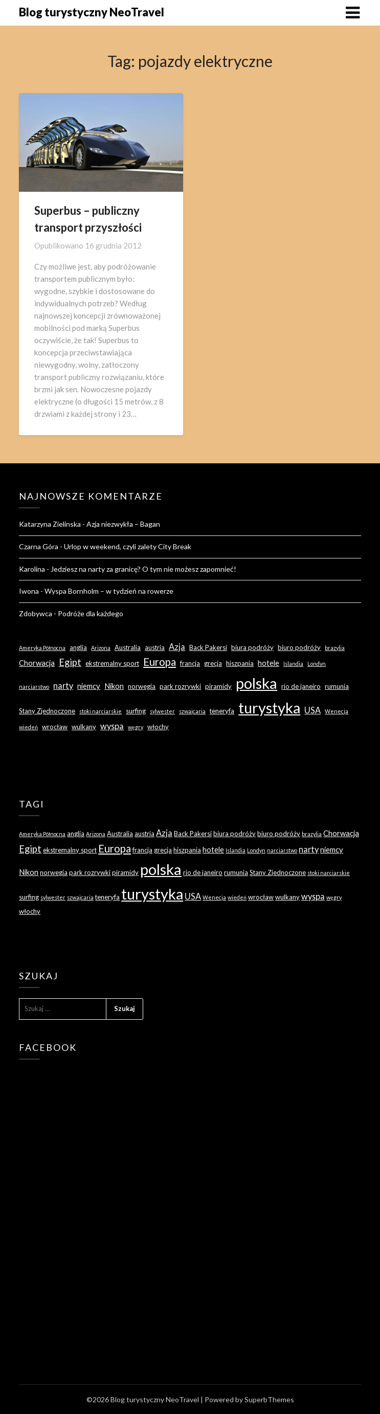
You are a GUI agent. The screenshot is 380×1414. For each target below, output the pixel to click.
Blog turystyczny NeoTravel (91, 12)
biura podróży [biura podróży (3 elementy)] (252, 647)
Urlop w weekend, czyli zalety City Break (127, 546)
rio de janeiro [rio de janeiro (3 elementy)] (301, 686)
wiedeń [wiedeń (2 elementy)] (28, 727)
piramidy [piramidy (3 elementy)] (218, 686)
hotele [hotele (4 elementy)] (268, 662)
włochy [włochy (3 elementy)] (158, 727)
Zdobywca (35, 613)
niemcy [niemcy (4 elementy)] (88, 685)
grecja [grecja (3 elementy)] (213, 663)
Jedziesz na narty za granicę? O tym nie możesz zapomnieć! (143, 569)
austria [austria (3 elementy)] (155, 647)
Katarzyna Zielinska (50, 524)
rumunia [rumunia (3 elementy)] (337, 686)
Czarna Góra (38, 546)
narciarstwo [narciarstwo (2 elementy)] (34, 686)
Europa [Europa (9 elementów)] (159, 662)
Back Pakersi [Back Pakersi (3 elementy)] (208, 647)
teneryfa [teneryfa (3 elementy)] (222, 711)
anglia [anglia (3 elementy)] (78, 647)
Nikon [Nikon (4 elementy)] (114, 685)
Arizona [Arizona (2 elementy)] (100, 647)
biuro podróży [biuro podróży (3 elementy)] (299, 647)
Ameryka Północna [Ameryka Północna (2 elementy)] (42, 647)
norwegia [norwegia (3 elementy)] (141, 686)
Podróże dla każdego (90, 613)
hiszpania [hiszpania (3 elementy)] (240, 663)
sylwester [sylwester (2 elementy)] (162, 711)
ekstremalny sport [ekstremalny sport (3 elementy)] (112, 663)
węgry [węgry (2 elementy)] (135, 727)
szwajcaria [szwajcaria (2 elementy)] (192, 711)
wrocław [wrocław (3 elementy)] (55, 727)
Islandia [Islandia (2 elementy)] (293, 663)
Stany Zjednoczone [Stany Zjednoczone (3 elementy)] (47, 711)
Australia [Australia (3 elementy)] (128, 647)
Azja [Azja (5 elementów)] (177, 647)
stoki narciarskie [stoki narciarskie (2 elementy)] (100, 711)
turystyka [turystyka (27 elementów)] (269, 707)
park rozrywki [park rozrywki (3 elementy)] (180, 686)
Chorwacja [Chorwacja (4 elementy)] (37, 662)
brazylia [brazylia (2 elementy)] (335, 647)
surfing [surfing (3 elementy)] (136, 711)
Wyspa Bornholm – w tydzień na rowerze (108, 591)
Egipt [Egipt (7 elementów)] (70, 662)
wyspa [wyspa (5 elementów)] (112, 726)
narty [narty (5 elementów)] (63, 685)
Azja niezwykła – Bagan (123, 524)
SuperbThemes (269, 1399)
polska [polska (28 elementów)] (256, 683)
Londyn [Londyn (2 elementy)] (316, 663)
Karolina (32, 569)
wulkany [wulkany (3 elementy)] (84, 727)
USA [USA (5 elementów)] (312, 710)
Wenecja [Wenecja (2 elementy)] (336, 711)
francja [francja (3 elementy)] (190, 663)
